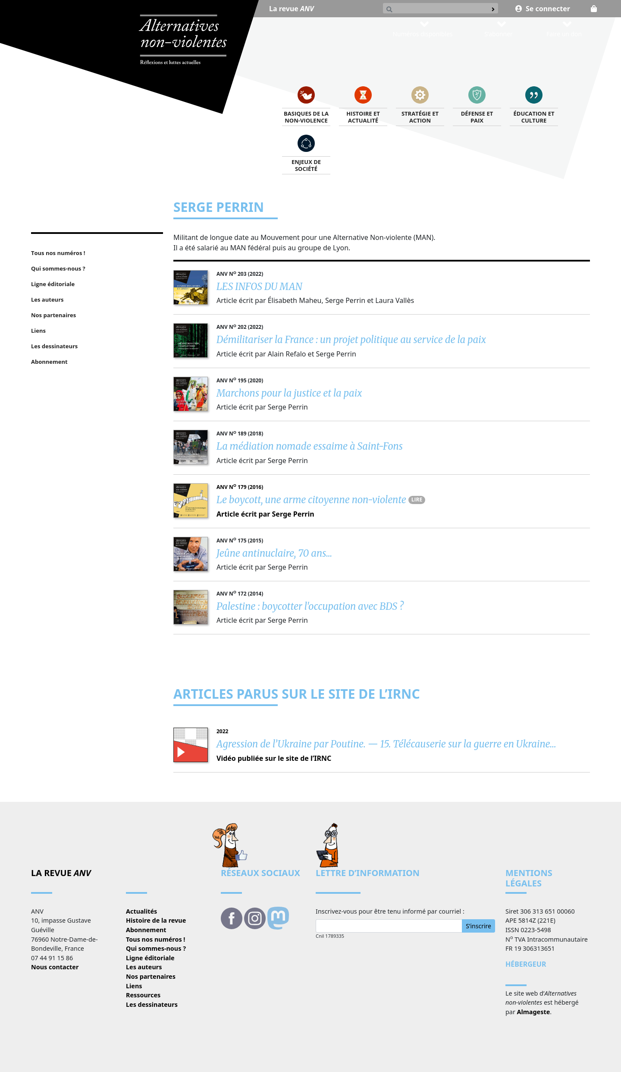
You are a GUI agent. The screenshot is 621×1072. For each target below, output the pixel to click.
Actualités (141, 911)
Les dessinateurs (152, 1004)
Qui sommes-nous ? (156, 948)
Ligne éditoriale (150, 958)
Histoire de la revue (156, 920)
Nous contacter (54, 967)
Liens (134, 986)
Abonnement (146, 930)
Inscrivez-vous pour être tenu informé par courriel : (390, 911)
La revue (291, 8)
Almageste (533, 1012)
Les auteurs (144, 967)
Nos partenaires (151, 976)
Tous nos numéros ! (155, 939)
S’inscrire (478, 926)
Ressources (143, 995)
